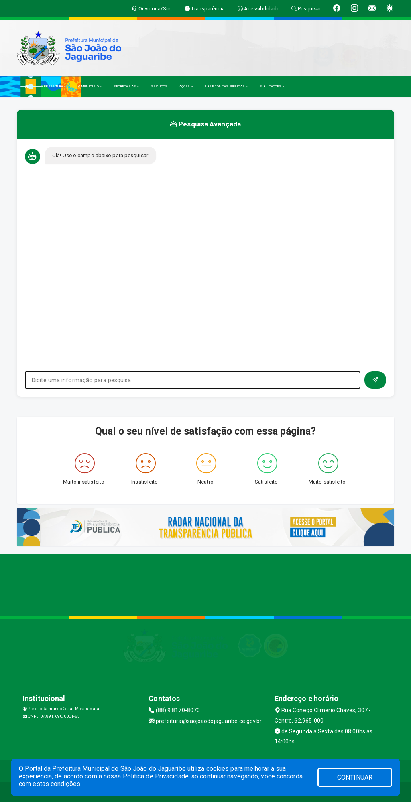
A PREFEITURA (53, 86)
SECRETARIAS (126, 86)
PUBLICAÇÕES (272, 86)
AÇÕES (186, 86)
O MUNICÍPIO (90, 86)
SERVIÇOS (159, 86)
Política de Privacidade (156, 776)
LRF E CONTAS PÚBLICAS (226, 86)
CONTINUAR (354, 777)
